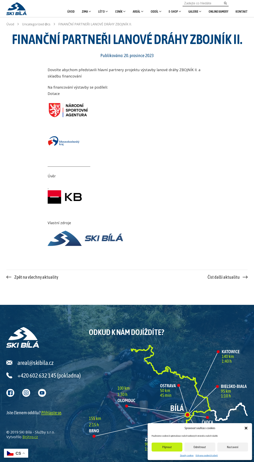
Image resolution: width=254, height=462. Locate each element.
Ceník (118, 11)
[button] (246, 428)
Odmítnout (199, 447)
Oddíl (154, 11)
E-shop (173, 11)
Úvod (71, 11)
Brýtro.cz (30, 436)
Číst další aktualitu (224, 277)
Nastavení (232, 447)
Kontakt (242, 11)
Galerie (193, 11)
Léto (101, 11)
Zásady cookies (186, 455)
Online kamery (218, 11)
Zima (85, 11)
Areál (136, 11)
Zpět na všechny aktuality (36, 277)
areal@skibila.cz (35, 363)
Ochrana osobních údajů (206, 455)
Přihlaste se (51, 412)
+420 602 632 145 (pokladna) (49, 375)
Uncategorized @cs (36, 24)
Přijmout (167, 447)
